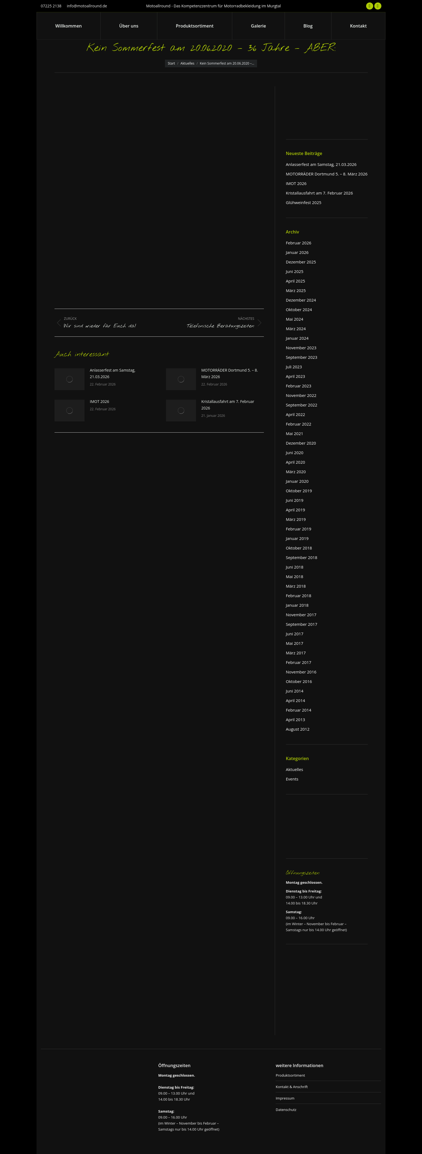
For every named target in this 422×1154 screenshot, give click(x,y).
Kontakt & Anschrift (292, 1086)
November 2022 (301, 395)
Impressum (285, 1098)
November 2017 (301, 614)
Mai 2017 (294, 643)
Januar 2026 (297, 252)
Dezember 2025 (301, 262)
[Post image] (70, 379)
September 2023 (301, 357)
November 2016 (301, 672)
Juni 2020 (294, 452)
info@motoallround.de (87, 5)
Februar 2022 (298, 424)
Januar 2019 (297, 538)
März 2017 (296, 652)
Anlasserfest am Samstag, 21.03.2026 (112, 373)
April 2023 (295, 376)
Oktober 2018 (299, 548)
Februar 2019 (298, 529)
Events (292, 779)
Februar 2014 (298, 710)
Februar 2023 (298, 385)
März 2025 (296, 290)
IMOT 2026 (99, 401)
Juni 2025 (294, 271)
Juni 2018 (294, 567)
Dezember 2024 (301, 300)
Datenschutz (286, 1109)
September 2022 (301, 405)
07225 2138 (51, 5)
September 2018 (301, 557)
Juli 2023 (294, 366)
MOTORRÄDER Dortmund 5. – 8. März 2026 (229, 373)
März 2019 (296, 519)
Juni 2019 (294, 500)
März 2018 (296, 586)
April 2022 (295, 414)
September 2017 (301, 624)
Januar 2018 (297, 605)
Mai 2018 (294, 576)
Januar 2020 (297, 481)
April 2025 (295, 281)
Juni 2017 (294, 633)
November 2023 (301, 347)
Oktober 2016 (299, 681)
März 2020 (296, 471)
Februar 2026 (298, 242)
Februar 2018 (298, 595)
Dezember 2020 (301, 443)
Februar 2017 (298, 662)
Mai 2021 (294, 433)
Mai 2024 (294, 319)
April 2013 (295, 719)
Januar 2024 (297, 338)
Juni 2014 (294, 691)
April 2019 (295, 509)
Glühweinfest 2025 (303, 202)
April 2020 (295, 462)
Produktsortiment (290, 1075)
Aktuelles (294, 769)
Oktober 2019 (299, 490)
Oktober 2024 (299, 309)
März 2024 (296, 328)
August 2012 (298, 729)
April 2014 (295, 700)
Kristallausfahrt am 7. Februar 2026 (227, 405)
